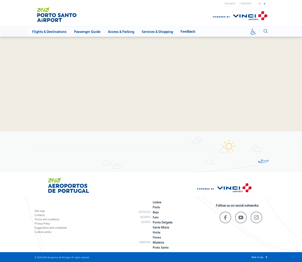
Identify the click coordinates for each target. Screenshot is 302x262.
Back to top (257, 257)
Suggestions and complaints (51, 228)
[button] (261, 3)
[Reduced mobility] (253, 31)
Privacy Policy (42, 223)
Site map (40, 211)
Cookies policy (43, 232)
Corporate (246, 3)
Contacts (40, 215)
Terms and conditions (47, 219)
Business (230, 3)
